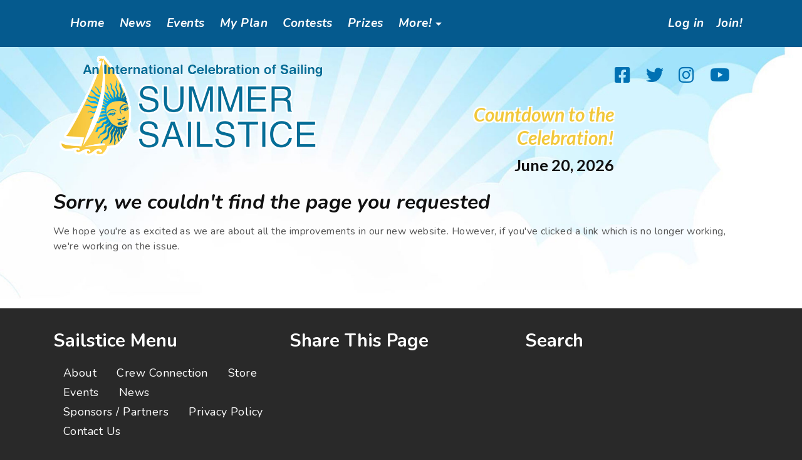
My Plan (244, 23)
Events (186, 23)
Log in (682, 23)
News (136, 23)
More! (415, 23)
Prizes (365, 23)
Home (87, 23)
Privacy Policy (226, 411)
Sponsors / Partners (116, 411)
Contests (308, 23)
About (79, 372)
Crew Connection (162, 372)
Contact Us (92, 431)
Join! (728, 23)
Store (242, 372)
